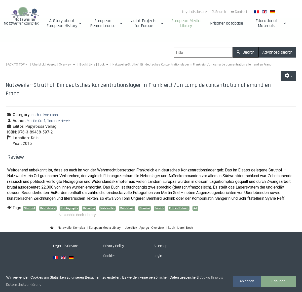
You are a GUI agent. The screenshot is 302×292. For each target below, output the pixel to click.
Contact (241, 11)
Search (220, 11)
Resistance (48, 208)
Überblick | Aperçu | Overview (52, 64)
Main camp (127, 208)
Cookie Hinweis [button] (211, 277)
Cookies (109, 256)
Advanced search (277, 52)
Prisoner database (226, 23)
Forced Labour (179, 208)
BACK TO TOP (15, 64)
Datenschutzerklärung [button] (23, 284)
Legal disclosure (194, 11)
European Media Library (185, 23)
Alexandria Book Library (77, 215)
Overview (89, 208)
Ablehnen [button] (246, 281)
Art (195, 208)
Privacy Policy (113, 246)
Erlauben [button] (278, 281)
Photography (69, 208)
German (144, 208)
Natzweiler (107, 208)
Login (158, 256)
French (159, 208)
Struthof (29, 208)
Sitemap (160, 246)
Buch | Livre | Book (92, 64)
